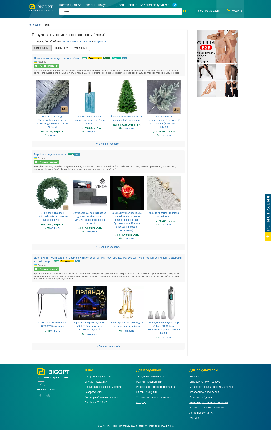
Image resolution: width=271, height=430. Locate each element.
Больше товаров (108, 143)
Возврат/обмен (94, 391)
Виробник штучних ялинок (50, 153)
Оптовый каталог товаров (204, 381)
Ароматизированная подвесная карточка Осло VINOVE (90, 119)
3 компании (69, 41)
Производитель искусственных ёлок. (57, 57)
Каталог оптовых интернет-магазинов (211, 386)
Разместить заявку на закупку (206, 407)
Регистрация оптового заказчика (208, 402)
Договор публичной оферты (101, 396)
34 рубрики (99, 41)
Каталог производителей (204, 391)
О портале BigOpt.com (98, 376)
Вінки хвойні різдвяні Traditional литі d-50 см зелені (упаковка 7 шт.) (52, 216)
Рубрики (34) (80, 47)
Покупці (141, 402)
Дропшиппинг (95, 57)
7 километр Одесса (200, 396)
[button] (200, 63)
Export (106, 57)
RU (41, 383)
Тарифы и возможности (150, 376)
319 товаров (84, 41)
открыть (55, 134)
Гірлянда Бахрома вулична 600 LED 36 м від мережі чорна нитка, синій (89, 325)
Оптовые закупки (146, 391)
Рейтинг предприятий (149, 381)
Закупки (194, 376)
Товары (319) (61, 47)
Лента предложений (201, 412)
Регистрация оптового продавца (155, 386)
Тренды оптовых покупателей (153, 396)
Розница (116, 57)
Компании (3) (41, 47)
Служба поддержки (96, 381)
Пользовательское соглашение (103, 386)
